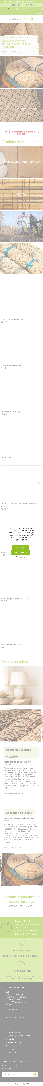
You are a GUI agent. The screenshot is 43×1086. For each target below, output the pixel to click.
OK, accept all (20, 548)
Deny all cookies (20, 553)
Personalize (20, 557)
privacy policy (21, 540)
